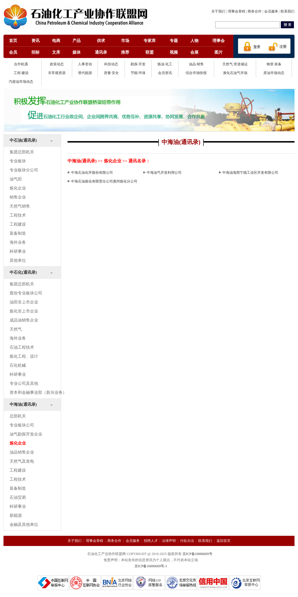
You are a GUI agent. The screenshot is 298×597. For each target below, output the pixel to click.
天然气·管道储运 (235, 64)
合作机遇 (21, 64)
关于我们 (218, 11)
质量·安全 (111, 73)
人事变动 (85, 64)
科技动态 (111, 64)
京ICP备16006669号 (197, 554)
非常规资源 (56, 73)
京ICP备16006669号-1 (150, 566)
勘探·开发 (138, 64)
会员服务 (271, 11)
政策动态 (57, 64)
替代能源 (85, 73)
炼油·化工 (164, 64)
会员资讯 (165, 73)
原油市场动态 (273, 73)
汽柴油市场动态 (21, 82)
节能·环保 (138, 73)
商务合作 (255, 11)
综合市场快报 (196, 73)
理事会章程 (236, 11)
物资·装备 (274, 64)
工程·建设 (21, 73)
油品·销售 (196, 64)
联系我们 (288, 11)
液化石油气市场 (235, 73)
